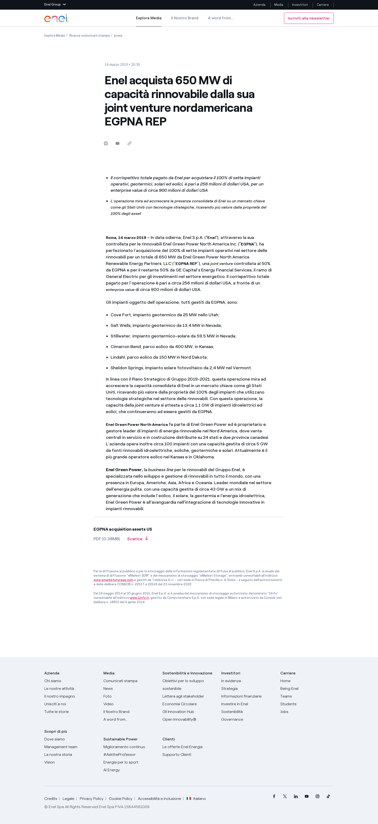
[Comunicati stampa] (130, 681)
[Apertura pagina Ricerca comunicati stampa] (89, 35)
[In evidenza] (248, 681)
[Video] (130, 704)
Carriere (323, 5)
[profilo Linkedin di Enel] (295, 796)
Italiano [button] (196, 799)
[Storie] (71, 712)
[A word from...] (130, 719)
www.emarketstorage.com (113, 580)
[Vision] (71, 762)
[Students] (307, 704)
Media (278, 5)
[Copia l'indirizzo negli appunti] (129, 143)
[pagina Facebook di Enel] (274, 796)
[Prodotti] (71, 688)
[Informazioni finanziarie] (248, 696)
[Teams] (307, 696)
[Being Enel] (307, 688)
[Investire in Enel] (248, 704)
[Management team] (71, 747)
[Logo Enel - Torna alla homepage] (56, 18)
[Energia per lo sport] (130, 762)
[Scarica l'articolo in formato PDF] (137, 540)
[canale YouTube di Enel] (306, 796)
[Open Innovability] (189, 719)
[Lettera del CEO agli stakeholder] (189, 696)
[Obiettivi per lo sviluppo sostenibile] (189, 684)
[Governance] (248, 719)
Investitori (300, 5)
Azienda (259, 5)
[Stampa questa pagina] (105, 143)
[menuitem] (274, 796)
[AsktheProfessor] (130, 754)
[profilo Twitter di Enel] (284, 796)
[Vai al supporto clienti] (189, 754)
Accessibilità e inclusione (159, 798)
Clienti (168, 739)
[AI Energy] (130, 770)
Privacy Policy (91, 798)
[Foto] (130, 696)
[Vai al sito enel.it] (189, 747)
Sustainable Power (120, 739)
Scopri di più (55, 731)
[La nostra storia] (71, 754)
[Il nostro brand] (130, 712)
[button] (55, 5)
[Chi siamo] (71, 681)
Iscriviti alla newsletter (309, 18)
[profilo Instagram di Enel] (317, 796)
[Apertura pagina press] (118, 35)
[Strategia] (248, 688)
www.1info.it (139, 598)
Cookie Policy (120, 798)
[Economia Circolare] (189, 704)
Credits (50, 798)
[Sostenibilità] (248, 712)
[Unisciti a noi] (71, 704)
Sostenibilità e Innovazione (187, 673)
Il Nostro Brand (184, 18)
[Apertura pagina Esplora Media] (54, 35)
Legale (68, 798)
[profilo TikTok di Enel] (328, 796)
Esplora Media (149, 21)
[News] (130, 688)
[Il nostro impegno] (71, 696)
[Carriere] (307, 681)
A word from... (221, 18)
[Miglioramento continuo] (130, 747)
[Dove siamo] (71, 739)
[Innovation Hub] (189, 712)
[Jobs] (307, 712)
